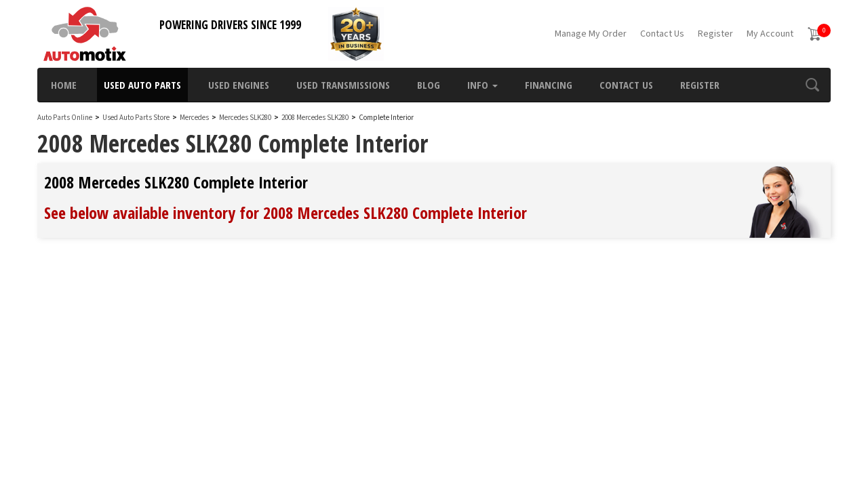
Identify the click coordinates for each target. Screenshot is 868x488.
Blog (428, 85)
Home (64, 85)
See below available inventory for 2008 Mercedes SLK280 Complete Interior (285, 212)
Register (715, 34)
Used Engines (238, 85)
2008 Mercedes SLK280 (315, 118)
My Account (770, 34)
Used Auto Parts (142, 85)
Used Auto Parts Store (136, 118)
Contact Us (662, 34)
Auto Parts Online (64, 118)
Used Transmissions (343, 85)
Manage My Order (591, 34)
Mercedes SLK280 (246, 118)
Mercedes (194, 118)
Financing (548, 85)
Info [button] (482, 85)
